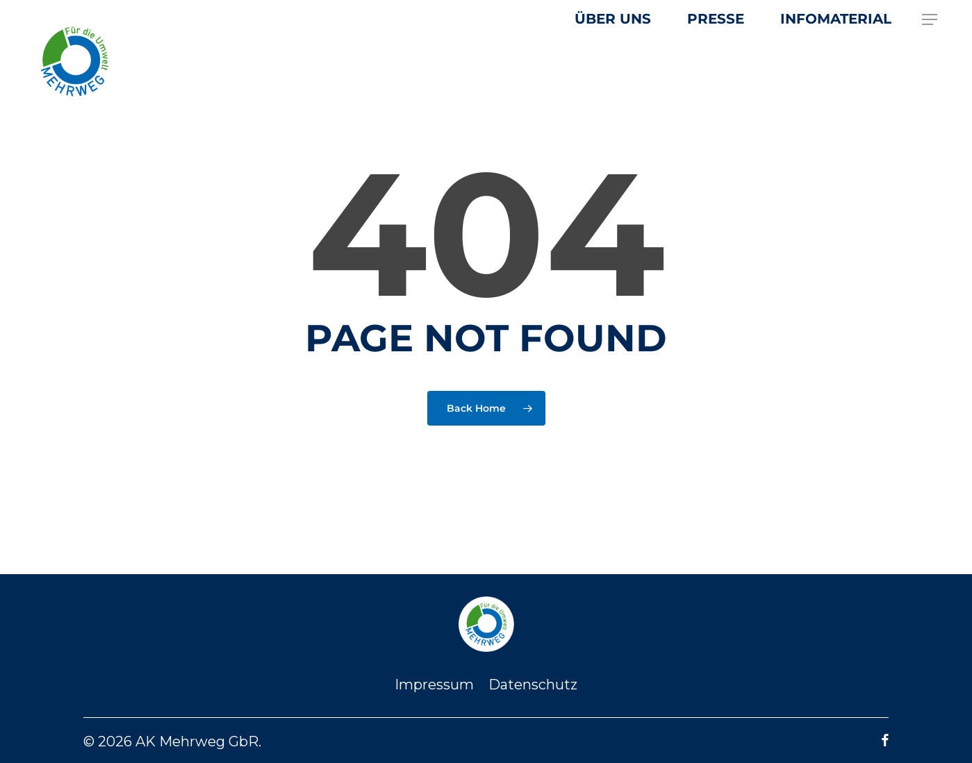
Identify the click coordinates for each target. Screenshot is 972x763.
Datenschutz (532, 684)
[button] (930, 19)
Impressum (434, 684)
